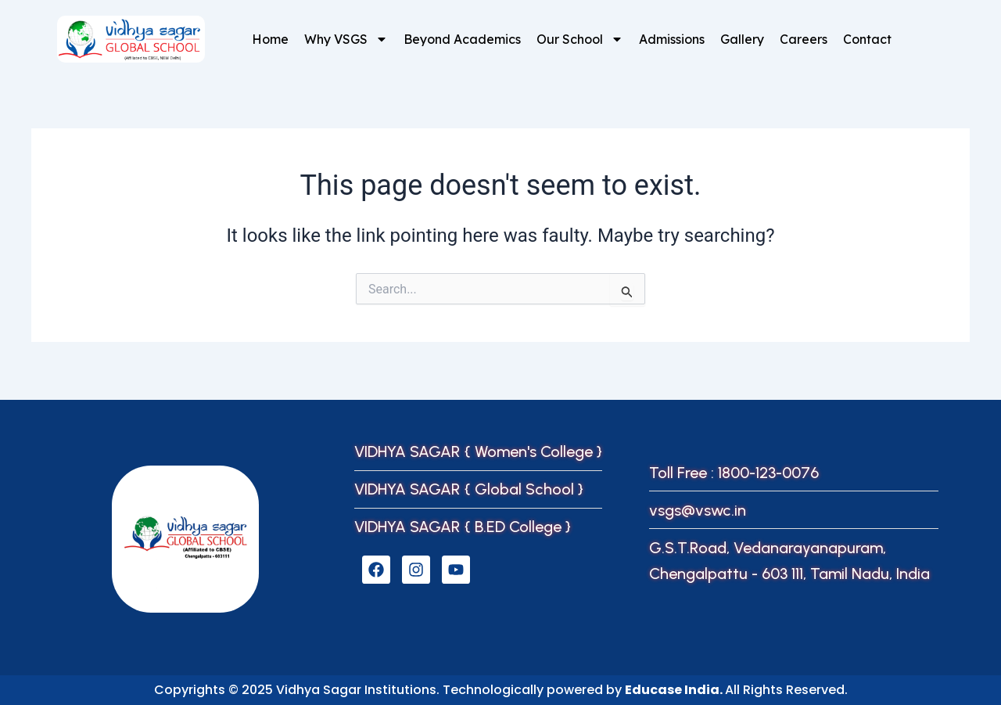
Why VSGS (346, 39)
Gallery (742, 39)
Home (270, 39)
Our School (579, 39)
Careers (803, 39)
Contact (867, 39)
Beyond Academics (462, 39)
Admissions (672, 39)
